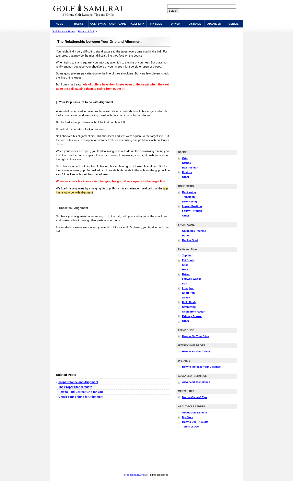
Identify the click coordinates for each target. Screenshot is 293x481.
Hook (185, 269)
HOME (59, 23)
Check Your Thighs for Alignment (80, 396)
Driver (186, 274)
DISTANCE (195, 23)
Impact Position (192, 206)
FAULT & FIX (137, 23)
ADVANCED (214, 23)
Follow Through (192, 210)
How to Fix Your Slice (195, 336)
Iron (184, 283)
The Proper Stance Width (75, 387)
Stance (186, 162)
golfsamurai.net (136, 474)
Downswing (189, 201)
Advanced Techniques (196, 382)
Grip (185, 158)
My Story (187, 417)
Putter (186, 235)
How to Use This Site (195, 421)
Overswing (189, 306)
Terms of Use (190, 426)
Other (185, 176)
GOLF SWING (98, 23)
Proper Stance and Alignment (78, 382)
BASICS (78, 23)
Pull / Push (189, 302)
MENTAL (233, 23)
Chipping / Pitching (194, 230)
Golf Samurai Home (63, 31)
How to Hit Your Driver (196, 351)
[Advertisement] (90, 264)
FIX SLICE (156, 23)
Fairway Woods (191, 278)
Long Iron (188, 288)
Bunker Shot (190, 240)
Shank (186, 297)
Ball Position (190, 167)
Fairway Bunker (192, 316)
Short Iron (188, 292)
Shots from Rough (193, 311)
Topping (187, 255)
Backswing (189, 192)
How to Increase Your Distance (201, 366)
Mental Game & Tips (194, 397)
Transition (188, 196)
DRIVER (175, 23)
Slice (185, 264)
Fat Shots (188, 260)
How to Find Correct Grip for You (80, 392)
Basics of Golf (86, 31)
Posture (187, 172)
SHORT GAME (117, 23)
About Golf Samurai (194, 412)
